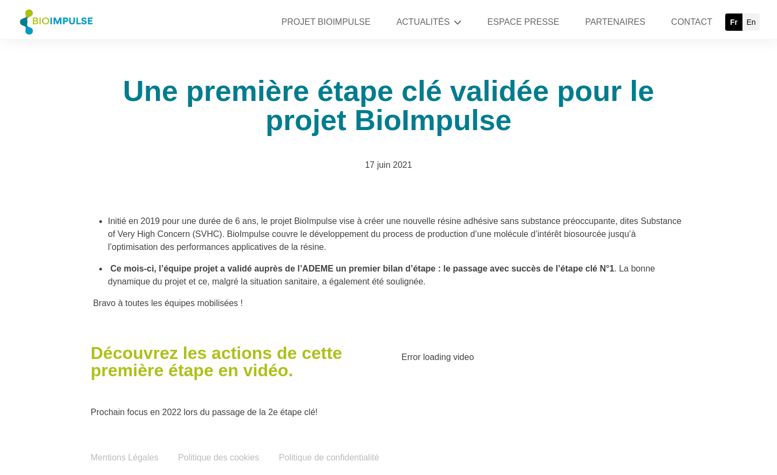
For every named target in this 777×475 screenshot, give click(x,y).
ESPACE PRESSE (523, 21)
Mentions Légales (124, 457)
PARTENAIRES (615, 21)
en (750, 22)
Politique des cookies (218, 457)
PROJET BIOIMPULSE (326, 21)
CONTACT (691, 21)
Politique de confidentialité (329, 457)
